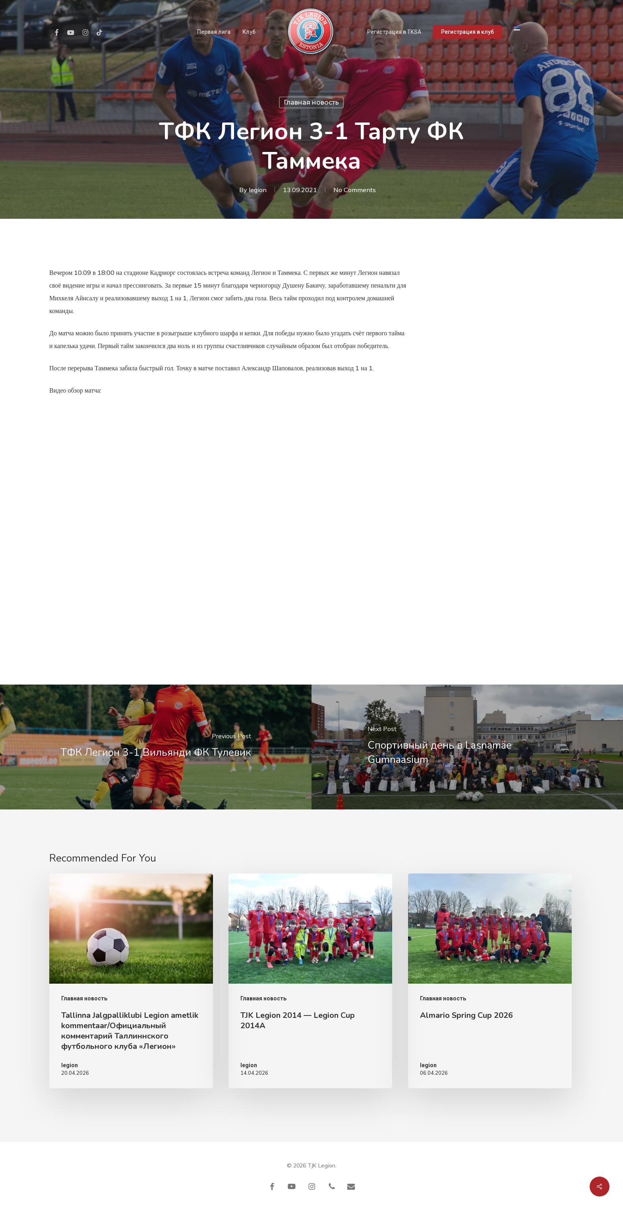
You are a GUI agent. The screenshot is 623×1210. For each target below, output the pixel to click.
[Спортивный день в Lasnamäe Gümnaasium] (467, 747)
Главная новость (311, 102)
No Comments (354, 190)
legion (258, 190)
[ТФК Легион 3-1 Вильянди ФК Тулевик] (156, 747)
